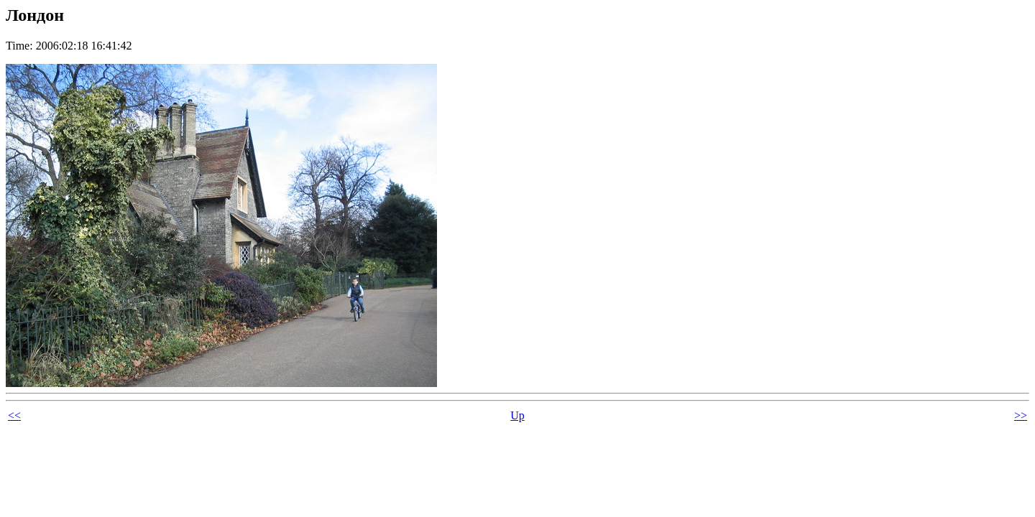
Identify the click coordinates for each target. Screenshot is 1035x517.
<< (14, 415)
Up (517, 415)
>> (1020, 415)
